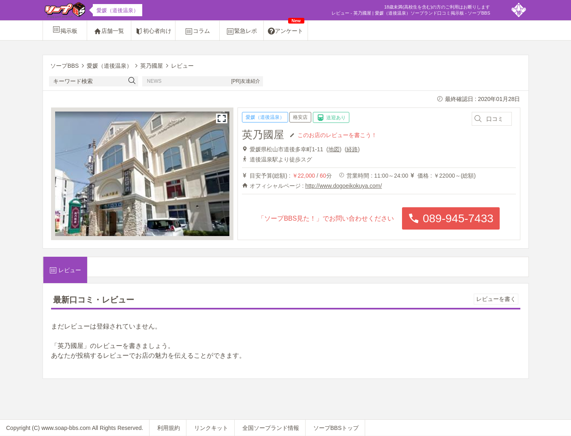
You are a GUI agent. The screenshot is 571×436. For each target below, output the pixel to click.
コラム (197, 31)
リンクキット (211, 428)
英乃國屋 (263, 135)
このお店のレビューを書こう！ (337, 134)
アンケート (286, 28)
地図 (334, 149)
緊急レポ (241, 31)
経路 (352, 149)
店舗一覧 (109, 31)
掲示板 (64, 29)
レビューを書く (496, 299)
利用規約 (168, 428)
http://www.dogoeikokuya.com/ (343, 186)
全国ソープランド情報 (270, 428)
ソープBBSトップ (336, 428)
